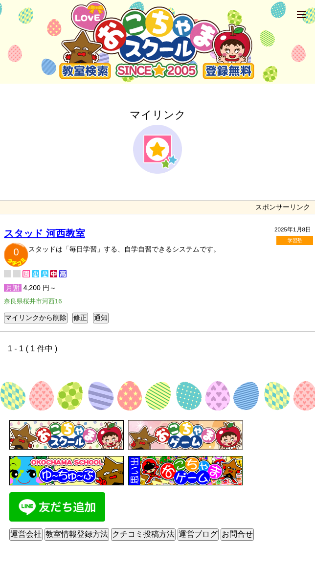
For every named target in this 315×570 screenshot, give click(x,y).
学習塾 (295, 240)
